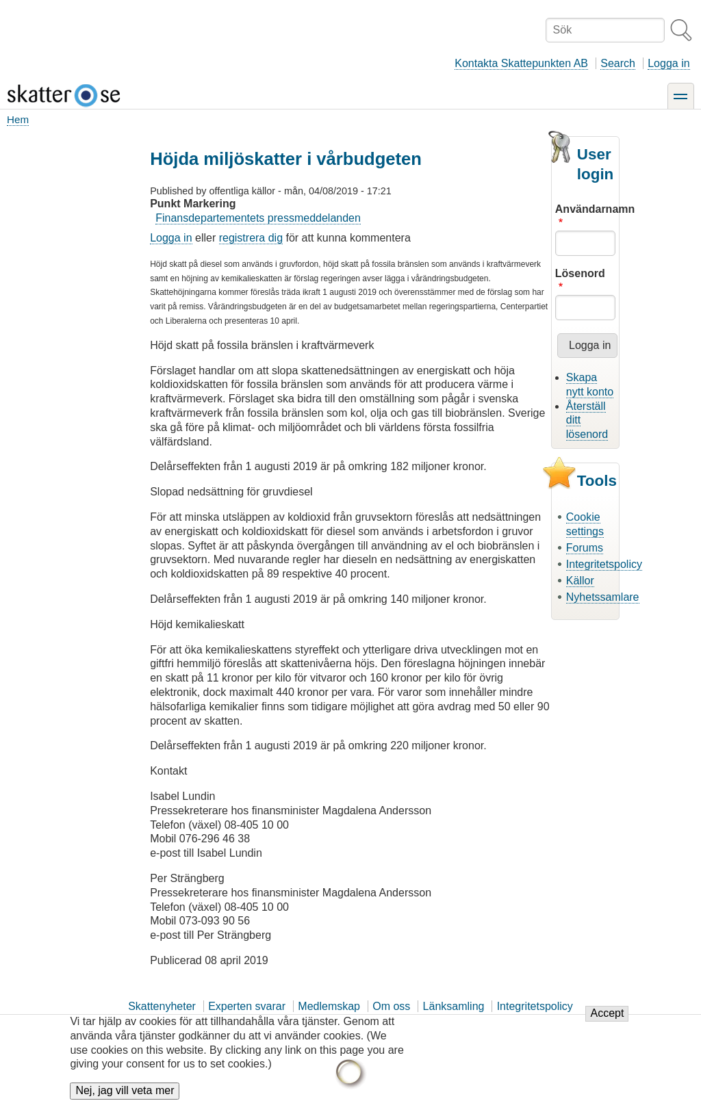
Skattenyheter (162, 1006)
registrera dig (251, 238)
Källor (580, 580)
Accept (607, 1021)
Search (617, 63)
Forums (584, 548)
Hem (18, 119)
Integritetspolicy (604, 564)
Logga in (668, 63)
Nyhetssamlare (602, 597)
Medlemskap (329, 1006)
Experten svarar (246, 1006)
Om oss (391, 1006)
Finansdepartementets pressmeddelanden (258, 218)
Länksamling (454, 1006)
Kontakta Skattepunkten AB (521, 63)
